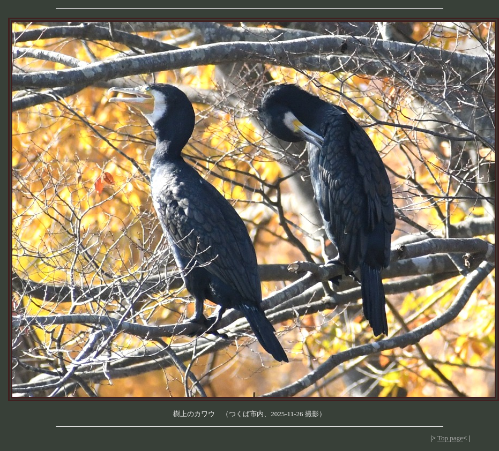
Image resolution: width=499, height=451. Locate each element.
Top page (450, 438)
